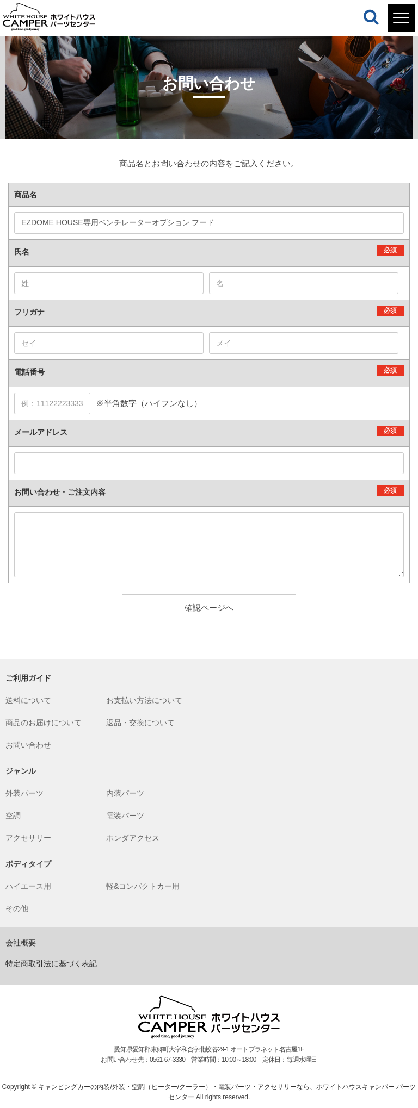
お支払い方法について (144, 700)
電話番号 (29, 372)
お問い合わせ (28, 744)
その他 (16, 908)
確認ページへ (209, 607)
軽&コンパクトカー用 (143, 886)
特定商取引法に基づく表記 (51, 963)
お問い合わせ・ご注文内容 (60, 492)
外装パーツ (24, 793)
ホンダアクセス (132, 837)
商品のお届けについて (43, 722)
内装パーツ (125, 793)
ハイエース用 (28, 886)
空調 (13, 815)
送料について (28, 700)
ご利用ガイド (28, 678)
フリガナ (29, 312)
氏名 (21, 251)
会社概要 (20, 942)
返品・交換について (140, 722)
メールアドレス (40, 432)
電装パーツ (125, 815)
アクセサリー (28, 837)
